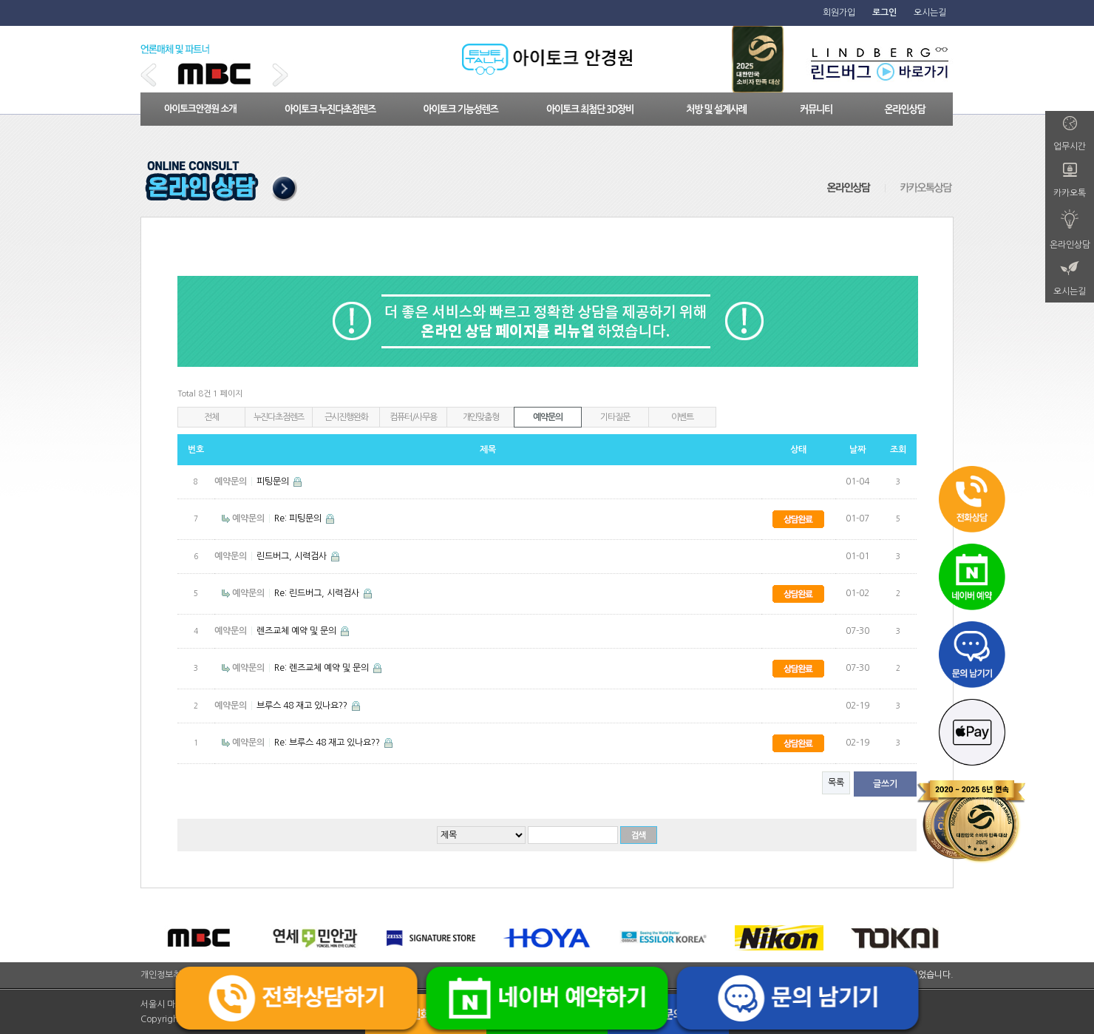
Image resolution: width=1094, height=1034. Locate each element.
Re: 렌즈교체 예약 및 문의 (322, 667)
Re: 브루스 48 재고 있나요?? (328, 742)
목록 (836, 782)
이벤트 (682, 417)
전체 (211, 417)
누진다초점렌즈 (279, 417)
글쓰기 (885, 784)
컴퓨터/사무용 (413, 417)
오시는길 (930, 12)
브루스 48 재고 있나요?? (303, 705)
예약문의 (547, 417)
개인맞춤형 (481, 417)
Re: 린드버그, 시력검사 (317, 593)
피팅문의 (273, 481)
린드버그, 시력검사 (292, 556)
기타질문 (614, 417)
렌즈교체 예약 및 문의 (297, 630)
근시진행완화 (346, 417)
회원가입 (839, 12)
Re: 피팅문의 (299, 518)
